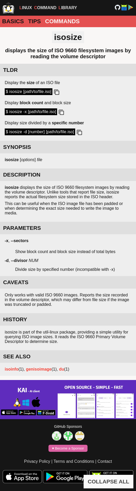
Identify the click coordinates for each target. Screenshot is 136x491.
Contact (104, 461)
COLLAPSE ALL (108, 481)
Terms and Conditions (73, 461)
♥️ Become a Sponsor (68, 448)
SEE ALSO (16, 356)
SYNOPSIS (17, 147)
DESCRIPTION (21, 175)
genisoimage (39, 369)
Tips (34, 21)
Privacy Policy (37, 461)
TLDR (10, 70)
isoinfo (11, 369)
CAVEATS (15, 282)
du (61, 369)
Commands (62, 21)
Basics (13, 21)
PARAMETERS (22, 228)
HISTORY (15, 319)
